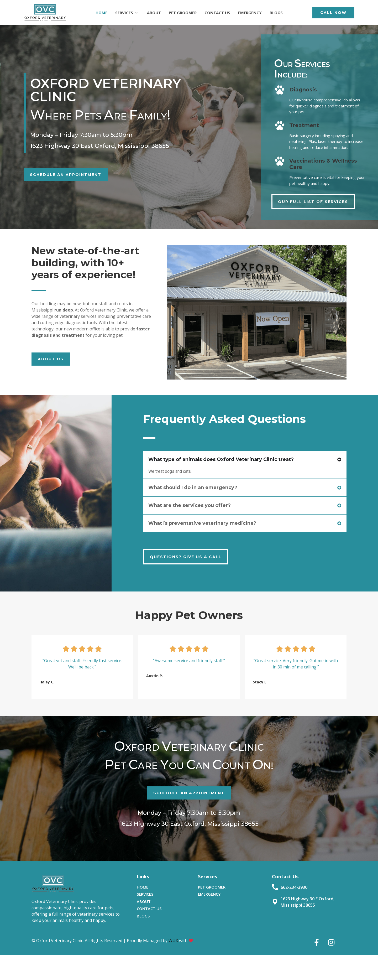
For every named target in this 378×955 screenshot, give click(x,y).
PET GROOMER (183, 12)
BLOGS (276, 12)
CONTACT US (217, 12)
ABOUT (154, 12)
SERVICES (126, 12)
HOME (101, 12)
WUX (173, 940)
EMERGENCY (250, 12)
